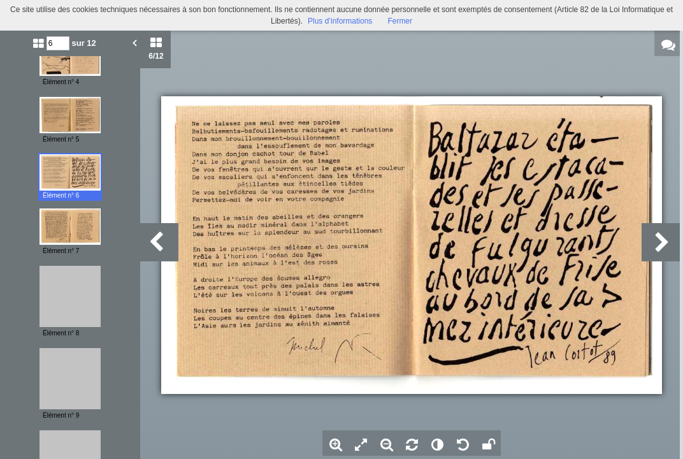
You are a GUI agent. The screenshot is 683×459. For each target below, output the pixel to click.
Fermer (399, 21)
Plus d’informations (340, 21)
